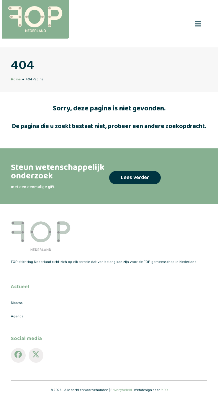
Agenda (17, 316)
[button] (198, 23)
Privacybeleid (121, 390)
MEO (164, 390)
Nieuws (17, 303)
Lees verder (135, 177)
